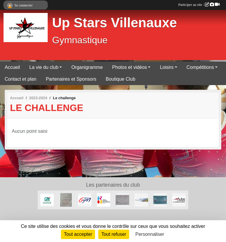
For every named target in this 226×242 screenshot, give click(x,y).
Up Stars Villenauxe (114, 22)
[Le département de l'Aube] (179, 199)
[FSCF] (104, 199)
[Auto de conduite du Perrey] (160, 199)
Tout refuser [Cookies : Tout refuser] (113, 234)
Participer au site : (199, 5)
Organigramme (87, 67)
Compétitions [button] (200, 67)
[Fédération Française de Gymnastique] (85, 199)
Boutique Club (120, 79)
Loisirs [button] (166, 67)
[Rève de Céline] (66, 199)
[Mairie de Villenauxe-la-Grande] (141, 199)
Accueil (12, 67)
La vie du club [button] (44, 67)
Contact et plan (20, 79)
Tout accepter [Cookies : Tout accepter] (78, 234)
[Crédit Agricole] (47, 199)
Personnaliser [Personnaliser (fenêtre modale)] (149, 234)
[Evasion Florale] (122, 199)
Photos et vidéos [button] (129, 67)
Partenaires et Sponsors (71, 79)
